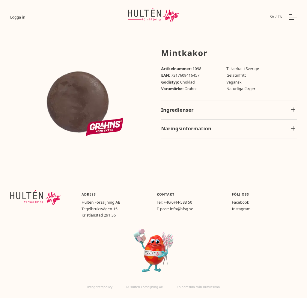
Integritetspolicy (100, 287)
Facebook (240, 202)
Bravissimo (211, 287)
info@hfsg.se (181, 208)
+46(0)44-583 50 (178, 202)
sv (272, 16)
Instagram (241, 208)
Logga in (17, 17)
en (280, 16)
